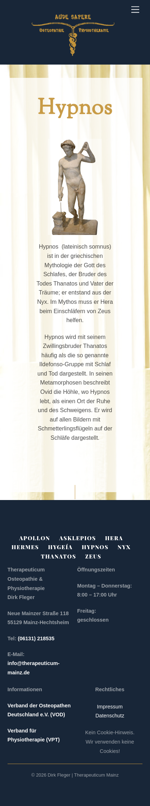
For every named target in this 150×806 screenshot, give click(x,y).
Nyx (124, 547)
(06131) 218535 (37, 638)
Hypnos (95, 547)
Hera (114, 538)
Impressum (110, 707)
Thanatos (58, 556)
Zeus (93, 556)
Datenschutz (109, 715)
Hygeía (60, 547)
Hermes (25, 547)
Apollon (34, 538)
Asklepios (77, 538)
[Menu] (135, 10)
